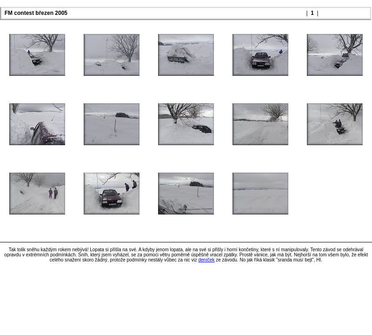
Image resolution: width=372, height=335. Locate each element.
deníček (206, 259)
